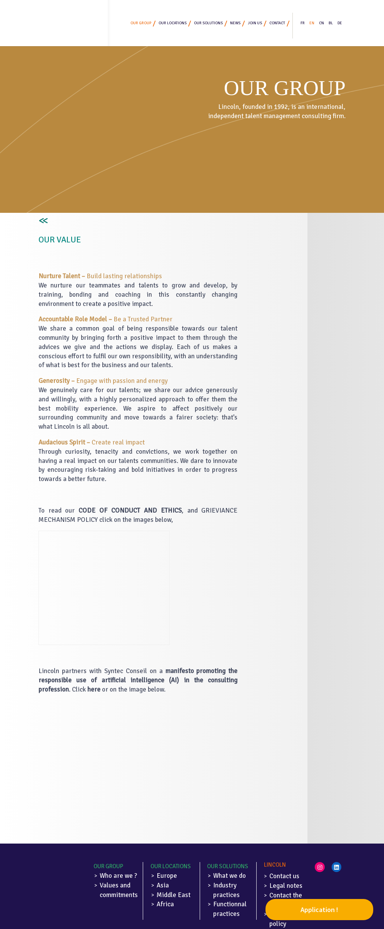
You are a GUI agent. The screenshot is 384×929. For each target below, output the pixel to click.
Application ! (319, 909)
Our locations (173, 23)
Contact (277, 23)
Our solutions (208, 23)
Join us (255, 23)
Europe (167, 876)
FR (303, 23)
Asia (163, 885)
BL (331, 23)
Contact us (284, 876)
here (93, 689)
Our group (140, 23)
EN (311, 23)
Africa (165, 904)
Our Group (108, 866)
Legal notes (285, 886)
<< (42, 221)
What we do (229, 876)
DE (339, 23)
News (235, 23)
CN (321, 23)
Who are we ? (118, 876)
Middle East (173, 895)
